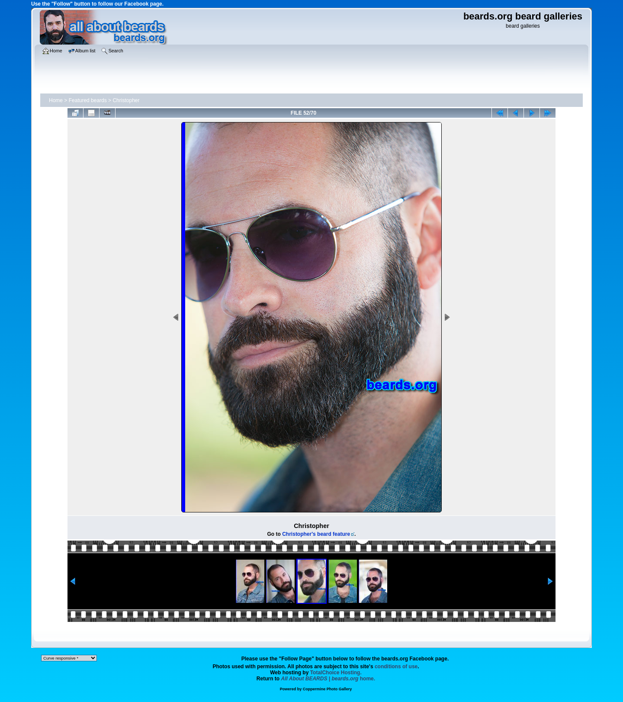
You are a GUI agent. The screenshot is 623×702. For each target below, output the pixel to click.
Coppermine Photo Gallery (327, 689)
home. (328, 679)
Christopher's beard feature (316, 534)
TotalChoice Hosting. (336, 673)
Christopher (125, 100)
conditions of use (396, 666)
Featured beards (88, 100)
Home (56, 100)
